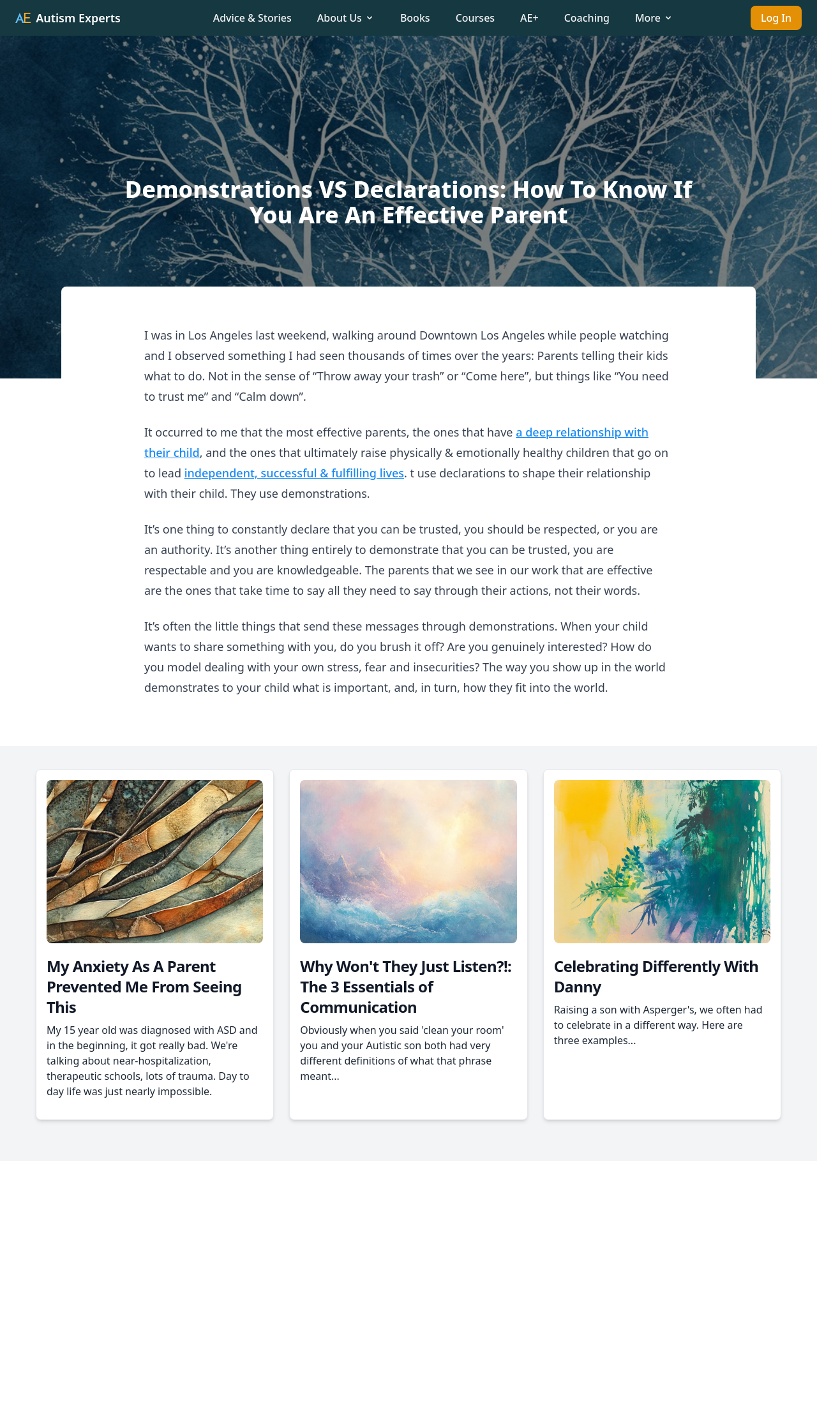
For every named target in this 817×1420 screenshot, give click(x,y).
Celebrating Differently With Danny (656, 976)
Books (415, 18)
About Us (346, 18)
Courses (475, 18)
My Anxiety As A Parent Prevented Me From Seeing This (144, 986)
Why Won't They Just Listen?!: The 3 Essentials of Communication (405, 986)
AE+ (529, 18)
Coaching (587, 18)
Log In (776, 18)
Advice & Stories (252, 18)
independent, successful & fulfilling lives (294, 473)
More (654, 18)
